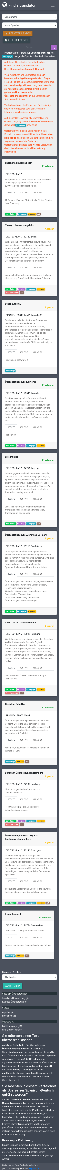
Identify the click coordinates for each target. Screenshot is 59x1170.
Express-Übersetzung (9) (14, 1001)
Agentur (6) (7, 1012)
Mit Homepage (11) (12, 1026)
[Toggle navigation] (53, 5)
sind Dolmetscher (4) (12, 1029)
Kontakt (24, 192)
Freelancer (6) (9, 1015)
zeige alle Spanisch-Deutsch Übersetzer (35, 56)
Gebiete (11, 192)
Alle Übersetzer (16, 40)
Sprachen (37, 192)
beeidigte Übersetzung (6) (15, 998)
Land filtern (12, 985)
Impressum (34, 1168)
